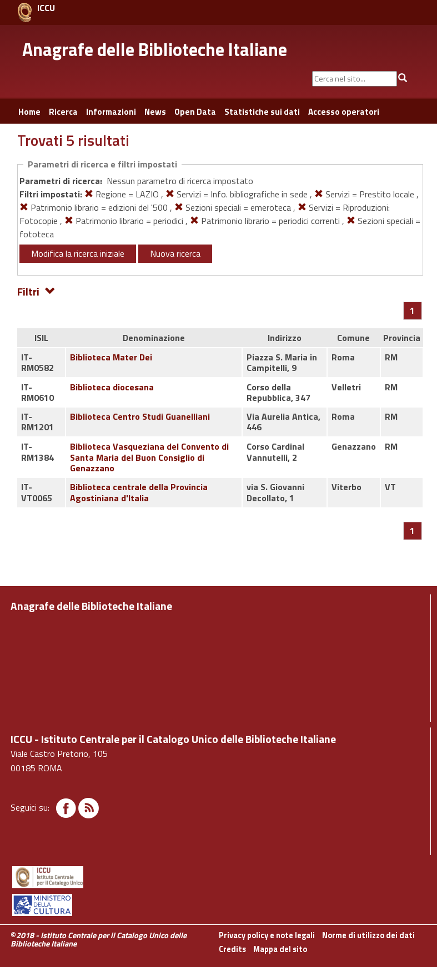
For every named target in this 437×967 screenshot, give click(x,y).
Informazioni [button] (111, 111)
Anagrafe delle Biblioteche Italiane (154, 49)
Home (29, 111)
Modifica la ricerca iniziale (77, 253)
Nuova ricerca (175, 253)
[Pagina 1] (412, 310)
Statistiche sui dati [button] (262, 111)
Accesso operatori (343, 111)
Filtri (36, 291)
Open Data (195, 111)
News (155, 111)
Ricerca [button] (63, 111)
